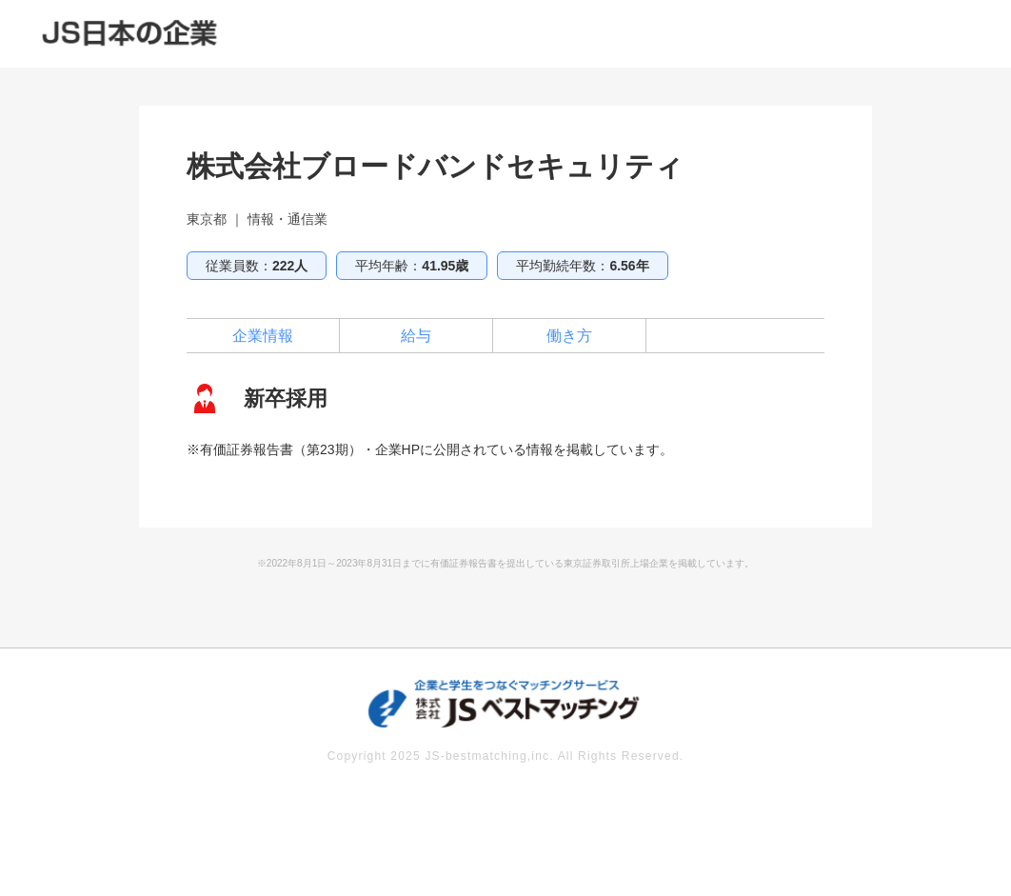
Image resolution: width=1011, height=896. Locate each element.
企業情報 (262, 336)
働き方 (569, 336)
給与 (416, 336)
